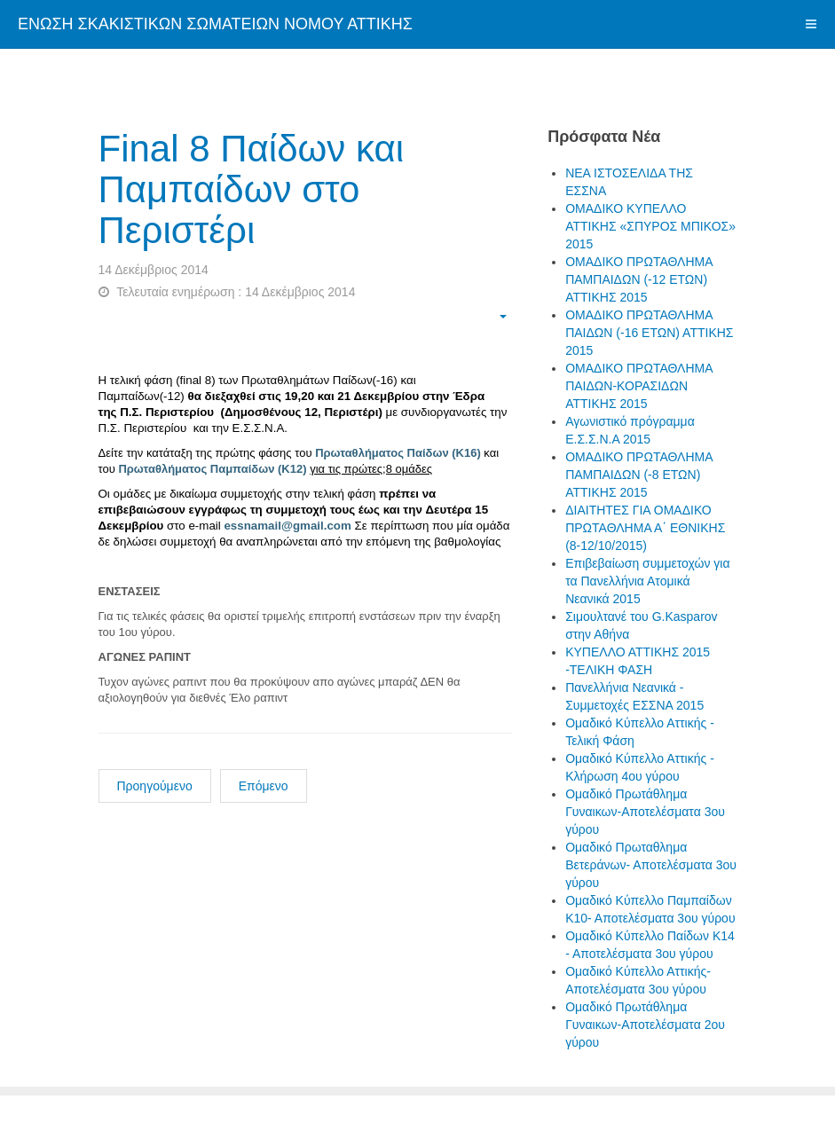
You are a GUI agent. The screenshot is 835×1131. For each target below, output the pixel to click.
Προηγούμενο (155, 786)
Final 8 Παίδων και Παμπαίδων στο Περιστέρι (251, 189)
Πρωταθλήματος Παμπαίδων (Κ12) (212, 468)
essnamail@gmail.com (287, 525)
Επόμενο (263, 786)
